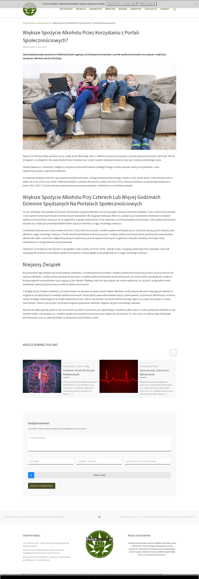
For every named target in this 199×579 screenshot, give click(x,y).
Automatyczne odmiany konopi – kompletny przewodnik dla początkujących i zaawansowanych (46, 558)
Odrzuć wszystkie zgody (126, 4)
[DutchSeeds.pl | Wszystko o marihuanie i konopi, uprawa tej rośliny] (30, 8)
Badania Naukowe (43, 23)
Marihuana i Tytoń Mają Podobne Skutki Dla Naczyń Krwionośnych (79, 370)
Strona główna (29, 23)
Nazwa (34, 461)
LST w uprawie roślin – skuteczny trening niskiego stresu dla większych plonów (46, 544)
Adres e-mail (87, 461)
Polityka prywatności (147, 4)
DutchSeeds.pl (36, 574)
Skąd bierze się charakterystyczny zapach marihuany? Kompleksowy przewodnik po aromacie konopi (44, 551)
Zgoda (110, 4)
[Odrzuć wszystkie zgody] (195, 4)
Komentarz (37, 438)
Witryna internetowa (141, 461)
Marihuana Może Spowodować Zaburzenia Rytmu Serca (154, 370)
